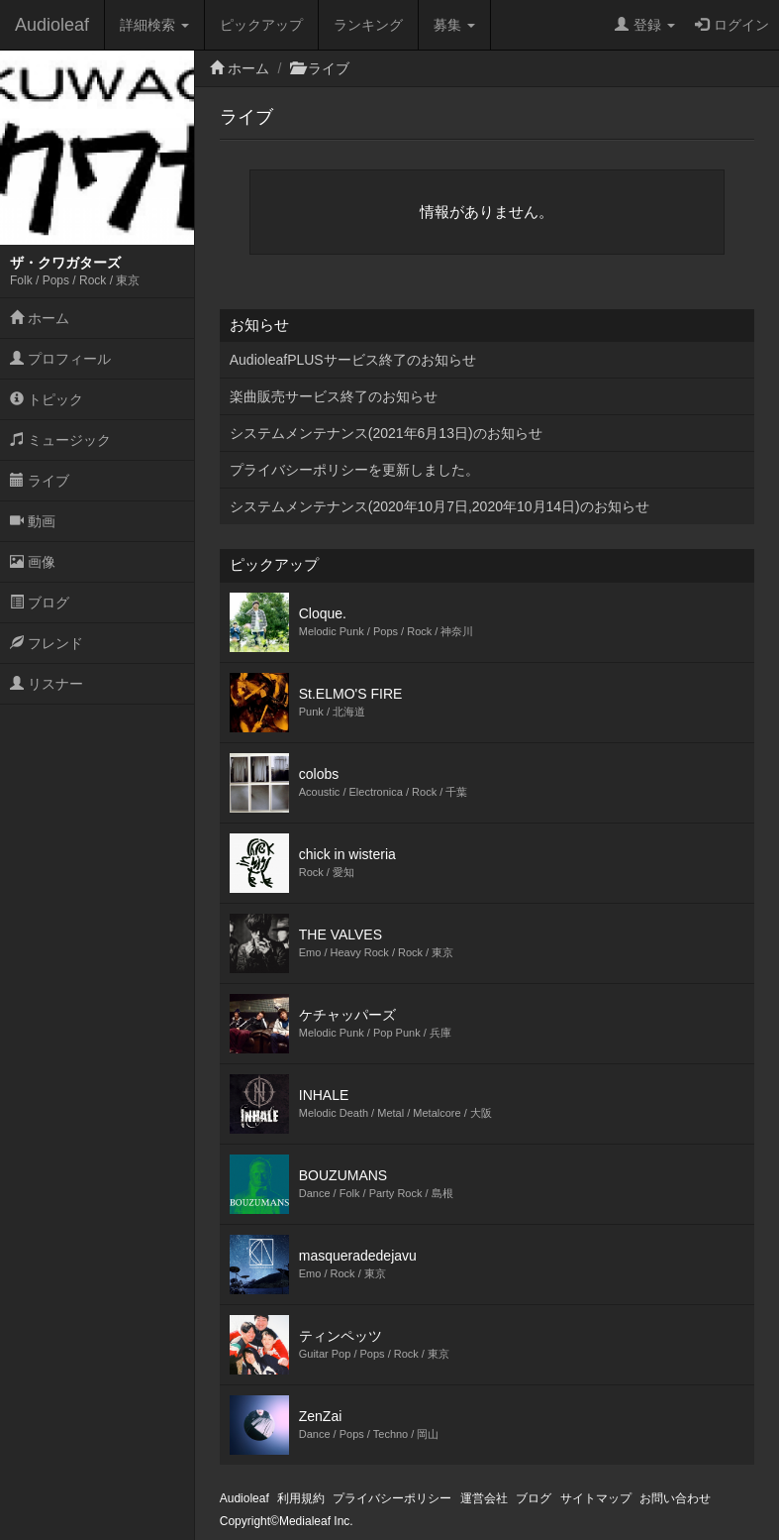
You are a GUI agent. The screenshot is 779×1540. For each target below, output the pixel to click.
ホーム (39, 318)
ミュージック (60, 440)
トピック (46, 399)
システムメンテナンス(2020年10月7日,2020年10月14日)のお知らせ (439, 506)
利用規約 (301, 1498)
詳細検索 (154, 25)
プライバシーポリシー (392, 1498)
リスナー (46, 684)
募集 (454, 25)
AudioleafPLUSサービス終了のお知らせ (353, 360)
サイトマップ (596, 1498)
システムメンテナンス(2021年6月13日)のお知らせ (386, 433)
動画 (32, 521)
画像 (32, 562)
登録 (645, 25)
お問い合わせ (675, 1498)
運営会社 (484, 1498)
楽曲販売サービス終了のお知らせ (334, 396)
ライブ (39, 481)
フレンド (46, 643)
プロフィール (60, 359)
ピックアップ (261, 25)
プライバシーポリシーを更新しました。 (354, 470)
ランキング (368, 25)
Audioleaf (52, 25)
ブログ (39, 602)
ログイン (732, 25)
